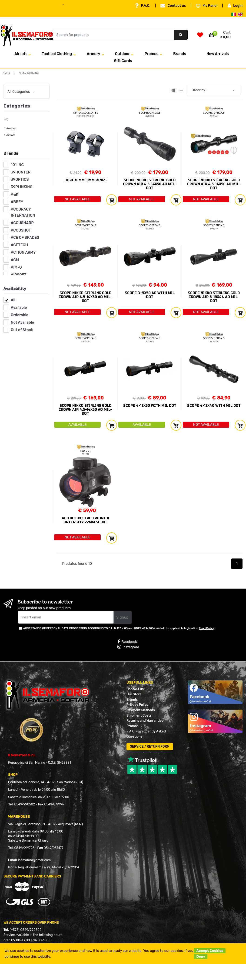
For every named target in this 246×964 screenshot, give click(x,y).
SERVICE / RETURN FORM (150, 747)
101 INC (17, 165)
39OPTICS (20, 179)
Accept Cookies (209, 951)
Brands (179, 54)
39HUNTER (20, 172)
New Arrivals (217, 54)
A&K (14, 194)
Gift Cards (123, 61)
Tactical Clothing (57, 54)
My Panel (206, 5)
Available (19, 307)
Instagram (128, 647)
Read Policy (206, 628)
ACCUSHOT (21, 230)
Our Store (133, 694)
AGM (15, 260)
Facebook (127, 642)
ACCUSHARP (22, 223)
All (13, 300)
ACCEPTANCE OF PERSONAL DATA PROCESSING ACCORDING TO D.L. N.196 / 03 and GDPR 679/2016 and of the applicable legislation (118, 628)
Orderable (19, 315)
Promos (151, 54)
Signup (122, 617)
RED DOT (85, 450)
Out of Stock (22, 330)
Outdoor (122, 54)
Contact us (173, 5)
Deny (200, 956)
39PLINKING (21, 187)
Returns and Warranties (144, 721)
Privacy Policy (137, 705)
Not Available (22, 322)
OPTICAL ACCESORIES (85, 112)
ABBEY (17, 202)
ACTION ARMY (23, 252)
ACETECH (19, 245)
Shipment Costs (138, 716)
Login (235, 5)
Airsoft (20, 54)
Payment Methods (140, 710)
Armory (93, 54)
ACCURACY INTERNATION (23, 212)
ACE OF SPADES (25, 237)
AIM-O (16, 267)
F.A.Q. (142, 5)
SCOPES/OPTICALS (149, 112)
